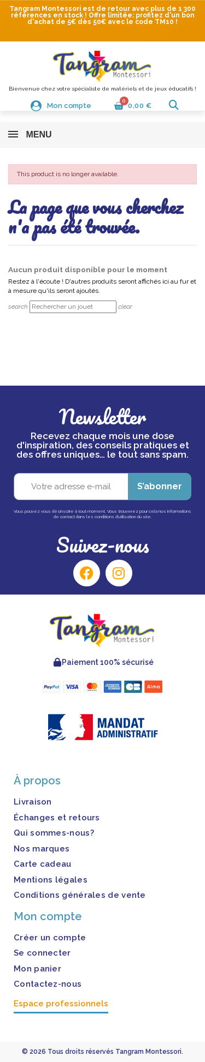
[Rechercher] (73, 307)
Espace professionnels (61, 1004)
